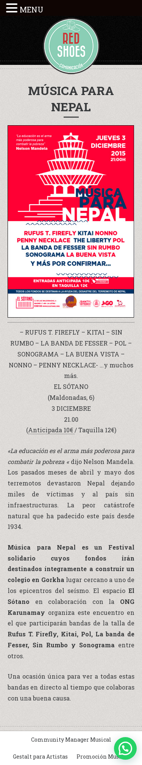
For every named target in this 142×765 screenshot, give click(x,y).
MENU (31, 9)
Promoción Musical (102, 756)
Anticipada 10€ (51, 430)
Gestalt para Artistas (40, 756)
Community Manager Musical (71, 739)
